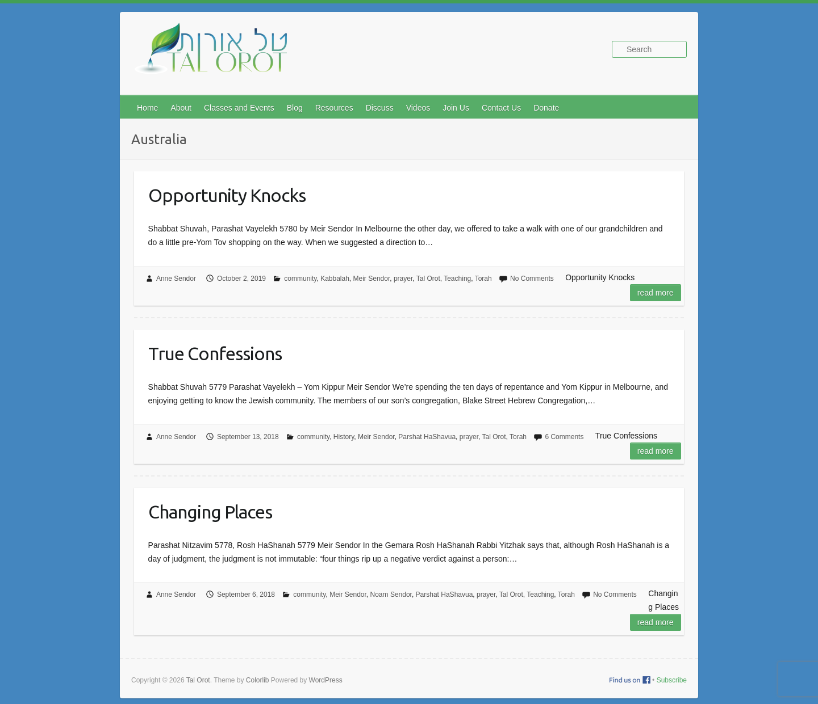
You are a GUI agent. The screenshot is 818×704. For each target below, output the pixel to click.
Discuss (380, 107)
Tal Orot (428, 279)
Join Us (456, 107)
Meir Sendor (371, 279)
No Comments (532, 279)
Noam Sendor (391, 594)
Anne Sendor (176, 279)
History (343, 437)
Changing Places (210, 511)
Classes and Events (239, 107)
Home (147, 107)
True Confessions (215, 353)
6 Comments (564, 437)
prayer (403, 279)
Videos (418, 107)
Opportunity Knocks (227, 195)
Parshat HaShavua (427, 437)
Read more (655, 292)
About (180, 107)
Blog (295, 107)
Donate (546, 107)
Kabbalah (334, 279)
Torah (483, 279)
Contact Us (501, 107)
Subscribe (672, 680)
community (300, 279)
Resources (334, 107)
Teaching (457, 279)
